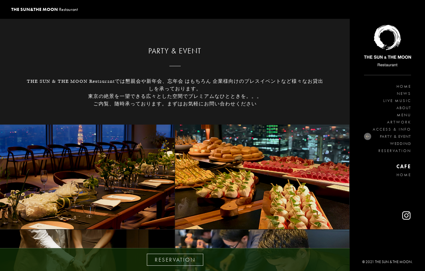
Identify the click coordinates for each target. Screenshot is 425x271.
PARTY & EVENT (395, 136)
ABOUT (403, 107)
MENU (404, 114)
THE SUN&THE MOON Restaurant (387, 47)
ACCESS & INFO (392, 129)
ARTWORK (399, 122)
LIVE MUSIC (397, 100)
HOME (403, 86)
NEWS (404, 93)
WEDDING (400, 143)
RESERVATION (394, 150)
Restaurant (44, 9)
